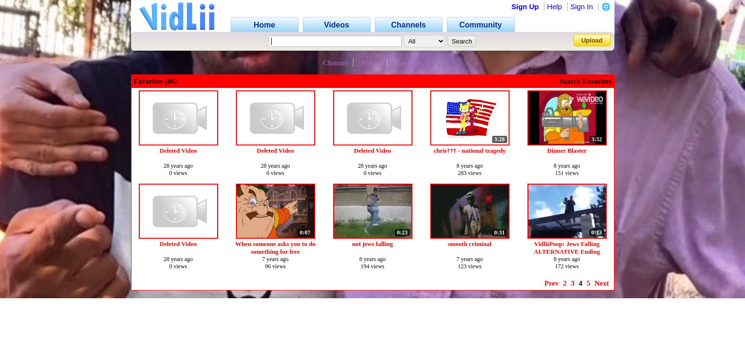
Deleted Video (178, 150)
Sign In (581, 6)
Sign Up (525, 6)
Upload (591, 40)
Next (602, 283)
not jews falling (372, 243)
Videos (371, 63)
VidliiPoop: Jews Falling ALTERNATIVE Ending (567, 247)
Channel (335, 63)
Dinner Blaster (567, 150)
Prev (551, 283)
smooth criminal (470, 243)
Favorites (408, 63)
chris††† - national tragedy (470, 150)
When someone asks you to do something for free (275, 247)
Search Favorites (585, 81)
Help (554, 6)
